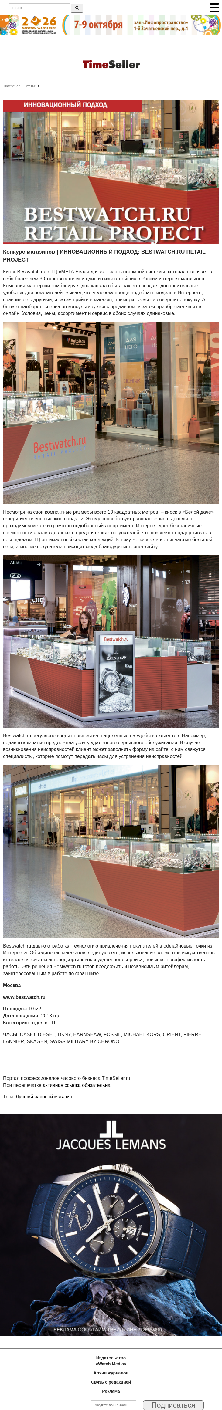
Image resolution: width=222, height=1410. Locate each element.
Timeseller (11, 86)
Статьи (30, 86)
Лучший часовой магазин (43, 1096)
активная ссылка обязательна (76, 1085)
